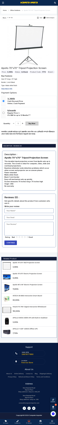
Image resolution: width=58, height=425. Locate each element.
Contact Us (29, 374)
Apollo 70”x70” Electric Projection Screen (27, 274)
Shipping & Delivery (46, 374)
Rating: (7, 237)
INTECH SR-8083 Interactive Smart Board (27, 296)
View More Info (6, 89)
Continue (11, 243)
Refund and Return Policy (26, 377)
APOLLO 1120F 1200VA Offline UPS (25, 329)
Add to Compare (48, 18)
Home (5, 10)
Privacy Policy (12, 377)
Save (39, 18)
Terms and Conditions (43, 377)
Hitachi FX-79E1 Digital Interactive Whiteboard (29, 307)
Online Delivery (19, 374)
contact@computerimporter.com (29, 403)
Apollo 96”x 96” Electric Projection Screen (27, 285)
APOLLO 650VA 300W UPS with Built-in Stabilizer (30, 318)
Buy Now (32, 123)
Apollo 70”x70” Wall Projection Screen (26, 263)
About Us (9, 374)
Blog (36, 374)
